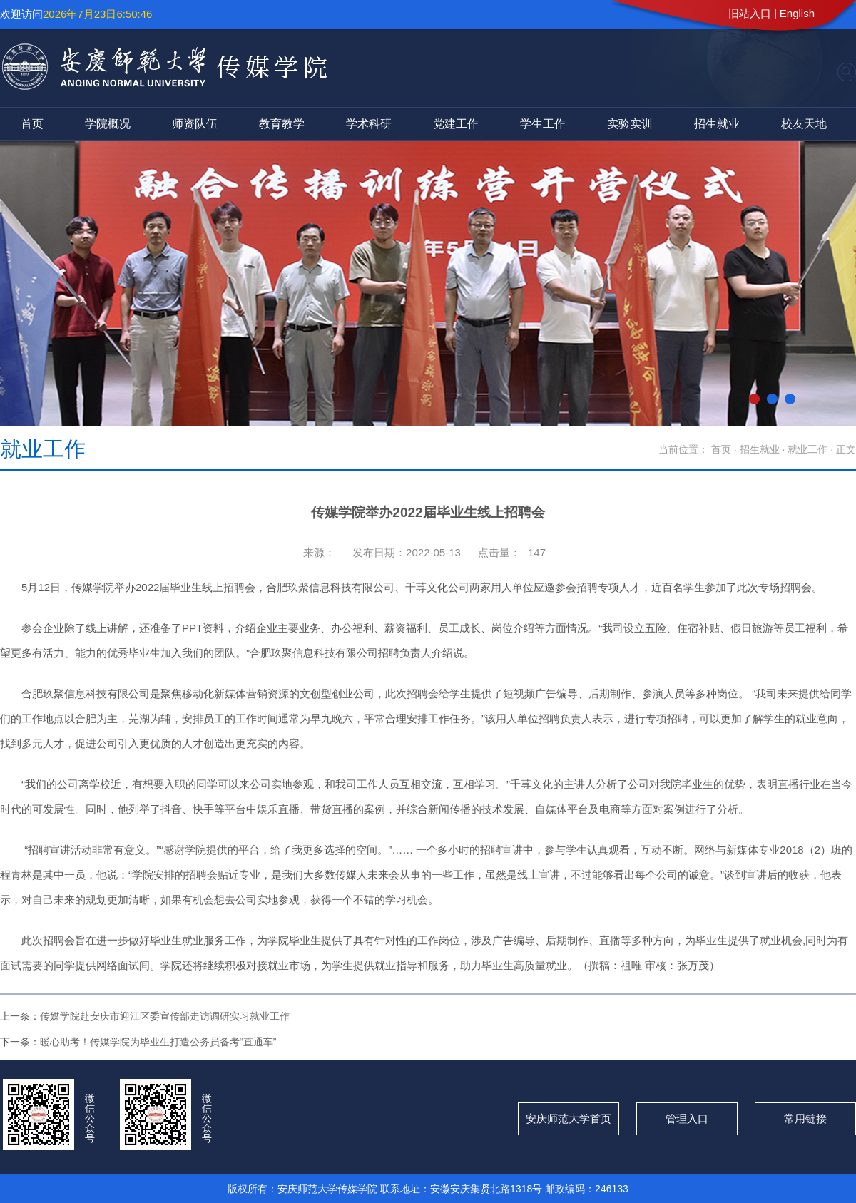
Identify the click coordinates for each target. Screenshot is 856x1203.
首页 (32, 124)
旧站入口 (749, 13)
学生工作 (543, 124)
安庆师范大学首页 (568, 1118)
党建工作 (456, 124)
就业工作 (809, 449)
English (797, 13)
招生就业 (717, 124)
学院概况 (108, 124)
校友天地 (804, 124)
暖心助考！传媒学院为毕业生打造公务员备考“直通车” (158, 1042)
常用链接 (805, 1118)
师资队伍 (195, 124)
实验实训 (630, 124)
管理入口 (687, 1118)
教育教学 (282, 124)
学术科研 (369, 124)
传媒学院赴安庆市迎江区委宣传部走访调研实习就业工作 (165, 1016)
